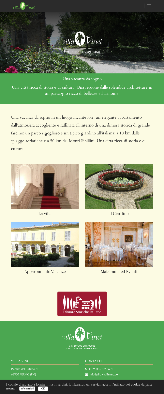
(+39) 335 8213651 (99, 369)
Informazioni (27, 388)
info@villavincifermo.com (105, 374)
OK (43, 388)
